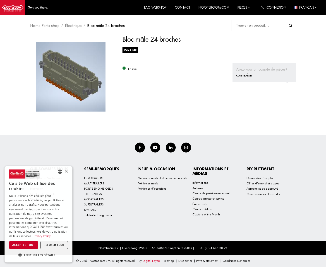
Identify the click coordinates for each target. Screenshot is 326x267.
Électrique (73, 25)
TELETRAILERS (93, 194)
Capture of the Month (206, 214)
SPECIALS (90, 210)
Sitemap (169, 260)
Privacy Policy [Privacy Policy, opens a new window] (42, 236)
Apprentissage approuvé (262, 188)
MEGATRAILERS (93, 199)
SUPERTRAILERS (93, 204)
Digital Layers (151, 260)
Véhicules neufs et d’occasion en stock (162, 178)
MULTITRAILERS (94, 183)
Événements (199, 204)
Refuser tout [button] (54, 245)
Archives (197, 188)
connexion (244, 75)
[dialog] (38, 214)
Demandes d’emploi (260, 178)
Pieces (243, 7)
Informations (200, 182)
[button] (38, 255)
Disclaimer (185, 260)
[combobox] (60, 171)
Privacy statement (207, 260)
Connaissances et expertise (264, 194)
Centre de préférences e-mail (211, 193)
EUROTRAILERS (93, 178)
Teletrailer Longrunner (98, 215)
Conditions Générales (236, 260)
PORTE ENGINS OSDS (98, 188)
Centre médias (201, 209)
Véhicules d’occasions (152, 188)
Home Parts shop (45, 25)
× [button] (66, 171)
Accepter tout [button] (23, 245)
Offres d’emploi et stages (263, 183)
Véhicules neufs (148, 183)
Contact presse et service (208, 198)
